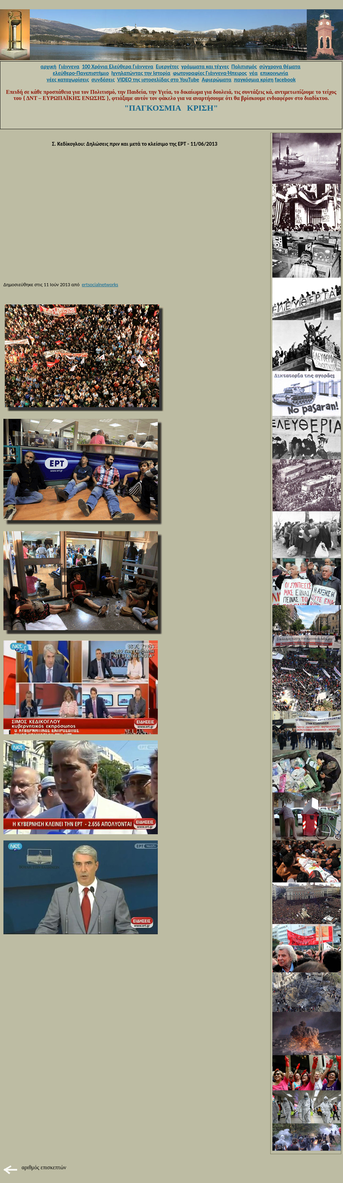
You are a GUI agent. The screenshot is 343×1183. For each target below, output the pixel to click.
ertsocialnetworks (100, 284)
